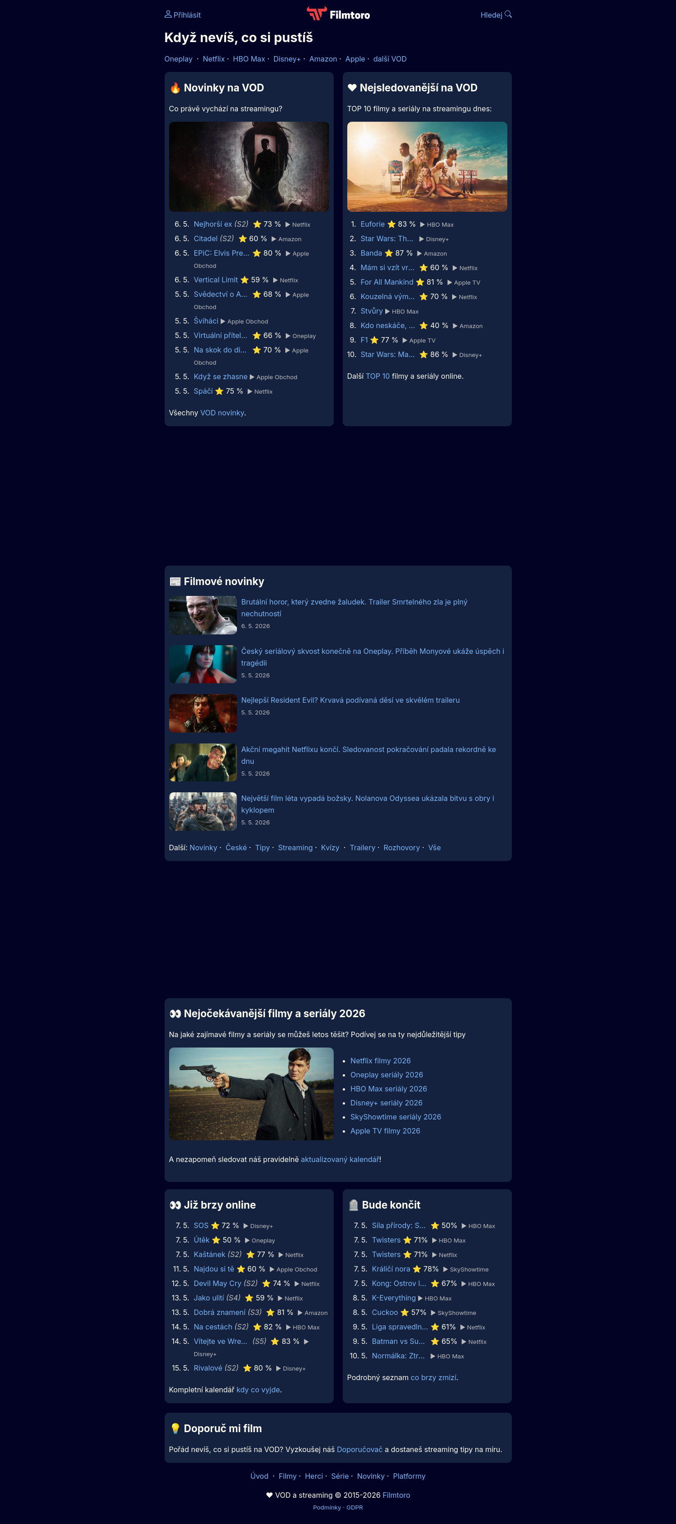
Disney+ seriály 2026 (386, 1102)
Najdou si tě (214, 1268)
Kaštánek (210, 1254)
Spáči (203, 390)
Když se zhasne (221, 376)
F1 (364, 339)
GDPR (354, 1507)
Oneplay (179, 58)
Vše (434, 847)
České (236, 847)
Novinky (203, 847)
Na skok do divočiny (222, 349)
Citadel (206, 238)
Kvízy (330, 847)
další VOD (390, 58)
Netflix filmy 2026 (380, 1060)
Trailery (362, 847)
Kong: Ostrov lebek (400, 1283)
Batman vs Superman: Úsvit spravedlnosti (400, 1341)
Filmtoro (396, 1495)
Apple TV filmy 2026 (385, 1130)
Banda (372, 252)
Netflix (214, 58)
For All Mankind (387, 281)
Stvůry (372, 310)
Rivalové (208, 1367)
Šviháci (206, 320)
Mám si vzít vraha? (389, 267)
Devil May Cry (217, 1283)
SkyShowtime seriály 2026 (395, 1116)
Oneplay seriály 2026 (386, 1074)
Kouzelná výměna (389, 296)
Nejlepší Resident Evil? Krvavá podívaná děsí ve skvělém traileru (350, 700)
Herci (314, 1476)
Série (340, 1476)
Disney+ (287, 58)
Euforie (373, 224)
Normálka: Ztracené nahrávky (400, 1355)
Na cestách (213, 1326)
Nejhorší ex (213, 224)
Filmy (288, 1476)
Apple (355, 58)
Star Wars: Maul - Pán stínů (389, 354)
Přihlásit (183, 14)
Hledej (496, 14)
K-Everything (394, 1297)
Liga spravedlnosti (400, 1326)
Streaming (295, 847)
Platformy (409, 1476)
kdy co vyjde (258, 1389)
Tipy (262, 847)
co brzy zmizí (433, 1377)
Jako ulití (209, 1297)
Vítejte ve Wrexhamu (222, 1341)
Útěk (202, 1239)
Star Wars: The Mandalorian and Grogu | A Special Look (389, 238)
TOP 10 (378, 376)
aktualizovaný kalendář (340, 1159)
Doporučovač (360, 1449)
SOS (201, 1225)
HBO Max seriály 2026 (388, 1088)
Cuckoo (385, 1312)
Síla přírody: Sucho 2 (400, 1225)
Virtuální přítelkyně (222, 335)
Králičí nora (391, 1268)
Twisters (386, 1239)
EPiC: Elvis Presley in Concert (222, 252)
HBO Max (249, 58)
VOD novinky (222, 412)
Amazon (323, 58)
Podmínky (327, 1507)
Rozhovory (401, 847)
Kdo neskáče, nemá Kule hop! (389, 325)
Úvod (260, 1476)
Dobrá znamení (220, 1312)
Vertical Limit (216, 279)
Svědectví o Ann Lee (222, 294)
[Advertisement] (99, 139)
